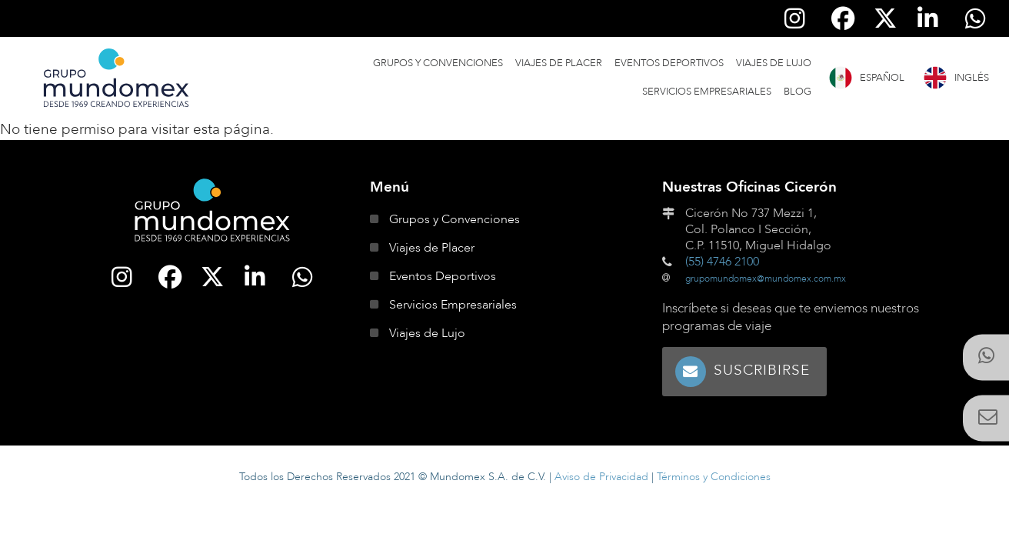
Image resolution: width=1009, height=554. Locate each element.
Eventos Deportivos (669, 63)
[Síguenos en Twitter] (885, 18)
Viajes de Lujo (773, 63)
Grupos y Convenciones (438, 63)
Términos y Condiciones (714, 476)
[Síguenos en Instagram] (795, 18)
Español (882, 78)
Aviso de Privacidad (601, 476)
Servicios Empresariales (706, 91)
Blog (797, 91)
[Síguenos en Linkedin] (928, 18)
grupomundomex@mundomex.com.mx (765, 278)
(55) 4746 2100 (722, 261)
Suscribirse (762, 370)
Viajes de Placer (558, 63)
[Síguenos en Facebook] (842, 18)
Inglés (971, 78)
